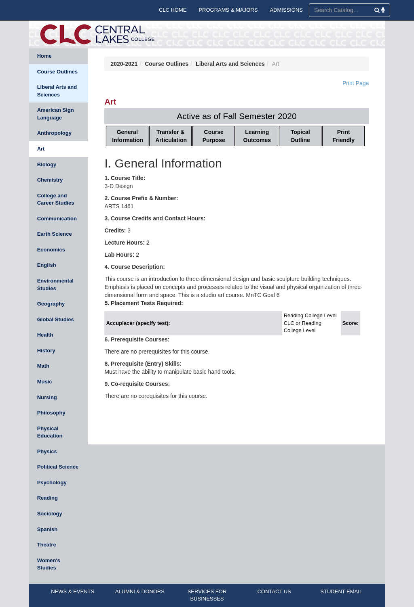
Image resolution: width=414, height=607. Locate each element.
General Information (127, 136)
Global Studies (55, 319)
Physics (47, 451)
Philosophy (51, 413)
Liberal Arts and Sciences (57, 91)
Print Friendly (344, 136)
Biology (47, 164)
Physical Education (50, 432)
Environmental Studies (55, 284)
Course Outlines (57, 72)
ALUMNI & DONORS (140, 591)
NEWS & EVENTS (72, 591)
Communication (57, 219)
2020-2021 (123, 64)
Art (41, 149)
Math (43, 366)
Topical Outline (300, 136)
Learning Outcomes (257, 136)
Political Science (58, 467)
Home (44, 56)
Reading (47, 498)
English (46, 265)
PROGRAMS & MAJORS (228, 10)
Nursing (47, 397)
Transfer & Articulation (171, 136)
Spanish (47, 529)
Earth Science (54, 234)
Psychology (52, 482)
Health (45, 335)
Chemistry (50, 180)
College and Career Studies (55, 199)
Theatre (46, 545)
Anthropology (54, 133)
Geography (51, 304)
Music (44, 382)
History (46, 350)
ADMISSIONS (286, 10)
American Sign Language (55, 114)
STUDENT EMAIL (341, 591)
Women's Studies (48, 564)
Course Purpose (214, 136)
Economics (51, 250)
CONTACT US (274, 591)
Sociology (49, 514)
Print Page (355, 83)
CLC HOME (173, 10)
